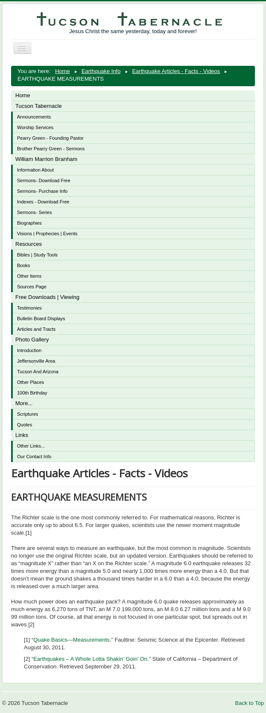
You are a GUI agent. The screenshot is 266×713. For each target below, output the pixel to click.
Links (21, 435)
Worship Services (35, 127)
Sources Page (31, 286)
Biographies (29, 222)
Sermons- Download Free (43, 180)
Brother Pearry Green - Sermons (51, 148)
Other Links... (31, 445)
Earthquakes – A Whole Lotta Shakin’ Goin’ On (90, 659)
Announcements (34, 116)
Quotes (24, 424)
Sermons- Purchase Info (42, 191)
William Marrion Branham (46, 159)
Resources (28, 244)
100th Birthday (32, 392)
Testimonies (29, 307)
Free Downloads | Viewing (47, 297)
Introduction (29, 350)
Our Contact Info (34, 456)
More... (23, 403)
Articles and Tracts (36, 329)
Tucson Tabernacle (38, 106)
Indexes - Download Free (43, 201)
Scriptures (27, 414)
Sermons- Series (34, 212)
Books (23, 265)
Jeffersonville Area (36, 361)
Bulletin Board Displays (41, 318)
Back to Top (249, 703)
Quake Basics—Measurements (71, 640)
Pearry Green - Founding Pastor (50, 138)
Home (22, 95)
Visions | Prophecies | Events (47, 233)
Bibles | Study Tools (37, 254)
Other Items (29, 276)
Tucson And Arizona (37, 371)
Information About (35, 169)
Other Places (30, 382)
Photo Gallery (32, 339)
